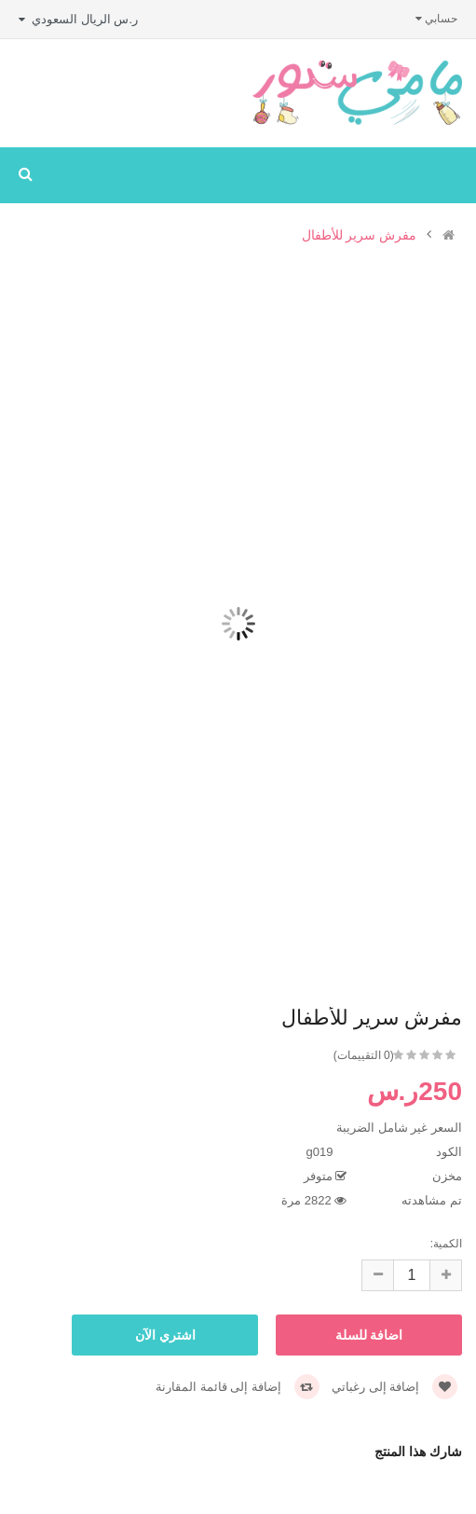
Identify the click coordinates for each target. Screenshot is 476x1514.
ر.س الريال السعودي (78, 19)
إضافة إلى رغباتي (394, 1387)
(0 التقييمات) (363, 1055)
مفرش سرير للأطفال (359, 235)
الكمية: (446, 1243)
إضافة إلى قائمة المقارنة (237, 1387)
